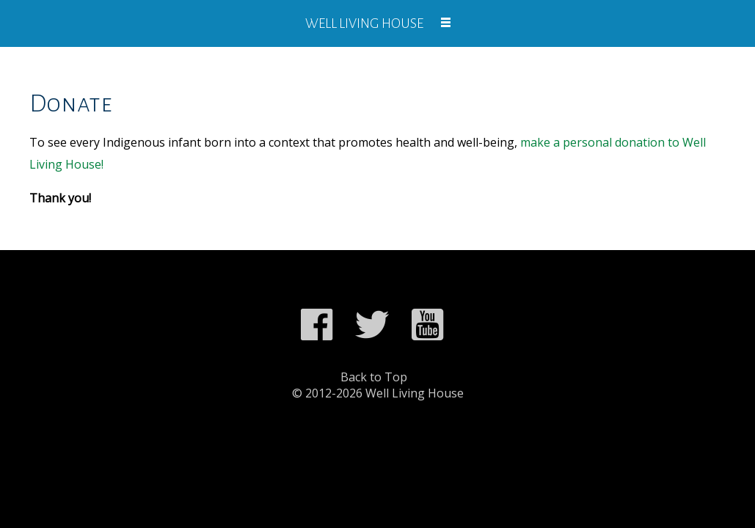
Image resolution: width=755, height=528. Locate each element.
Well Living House (364, 23)
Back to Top (373, 377)
